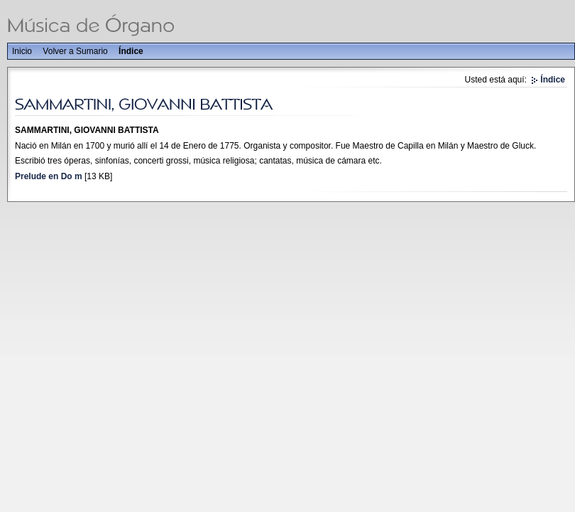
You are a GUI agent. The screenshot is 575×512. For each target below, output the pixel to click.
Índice (131, 51)
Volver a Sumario (75, 51)
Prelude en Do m (48, 176)
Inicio (22, 51)
